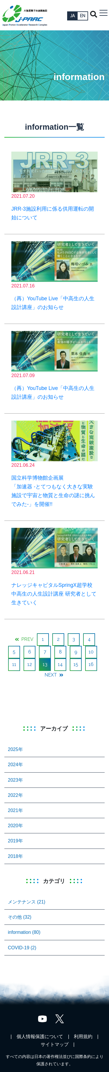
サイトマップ (55, 1044)
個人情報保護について (40, 1036)
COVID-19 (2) (22, 947)
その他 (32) (19, 917)
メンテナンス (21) (26, 901)
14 (60, 664)
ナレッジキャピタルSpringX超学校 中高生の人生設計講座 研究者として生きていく (54, 594)
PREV (24, 639)
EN (82, 15)
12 (29, 664)
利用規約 (83, 1036)
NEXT (53, 675)
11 (14, 664)
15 (76, 664)
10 (91, 652)
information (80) (24, 932)
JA (72, 15)
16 (91, 664)
